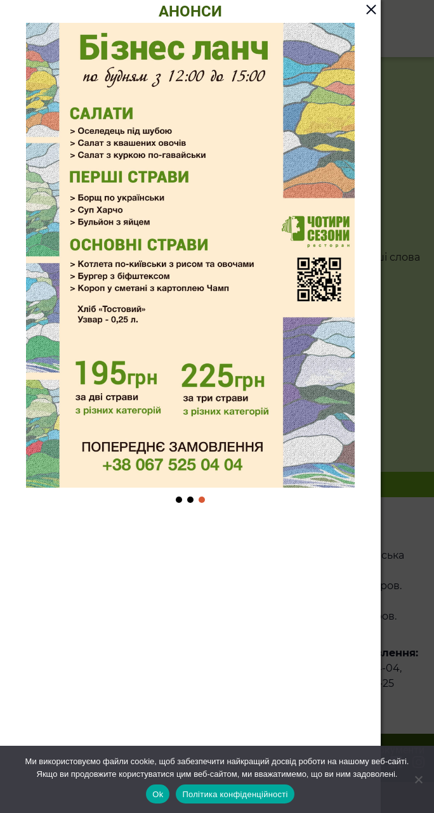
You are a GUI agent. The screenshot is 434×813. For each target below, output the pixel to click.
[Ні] (418, 779)
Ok (157, 794)
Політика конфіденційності (234, 794)
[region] (190, 264)
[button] (179, 500)
